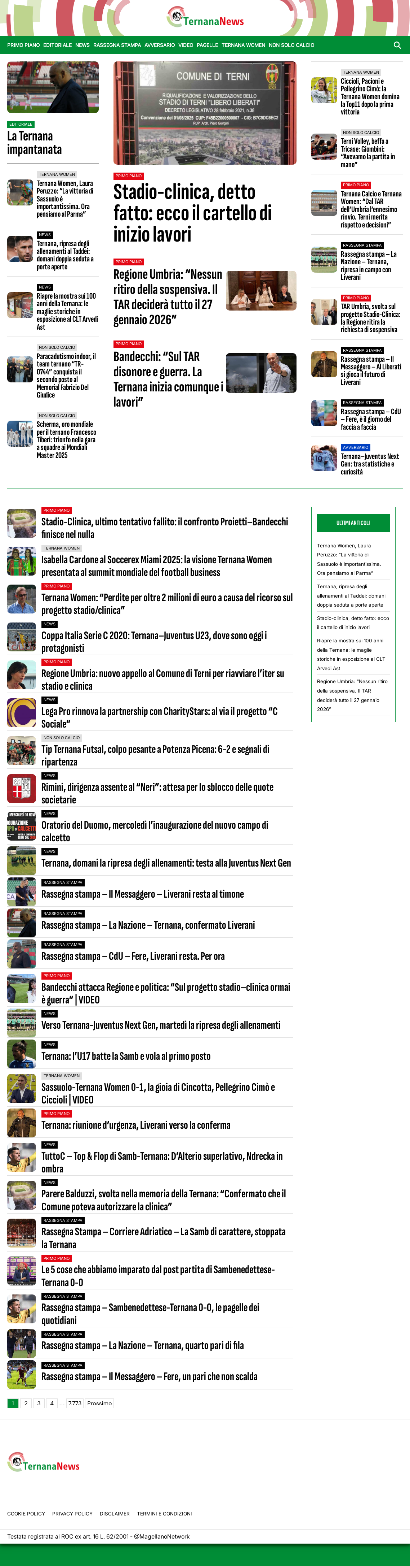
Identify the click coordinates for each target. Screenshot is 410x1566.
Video (185, 45)
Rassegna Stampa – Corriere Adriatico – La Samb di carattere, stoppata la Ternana (163, 1238)
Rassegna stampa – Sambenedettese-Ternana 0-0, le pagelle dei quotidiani (150, 1314)
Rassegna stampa (117, 45)
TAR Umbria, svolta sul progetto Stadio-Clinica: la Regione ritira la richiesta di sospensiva (371, 318)
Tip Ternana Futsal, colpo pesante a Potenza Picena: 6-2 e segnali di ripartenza (155, 755)
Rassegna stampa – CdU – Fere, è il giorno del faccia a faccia (371, 419)
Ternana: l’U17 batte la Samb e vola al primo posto (126, 1056)
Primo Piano (23, 45)
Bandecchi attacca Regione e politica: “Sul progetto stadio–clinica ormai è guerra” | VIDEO (165, 993)
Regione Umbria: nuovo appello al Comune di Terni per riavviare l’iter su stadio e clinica (162, 680)
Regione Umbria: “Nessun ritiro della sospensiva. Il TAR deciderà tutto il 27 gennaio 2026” (167, 297)
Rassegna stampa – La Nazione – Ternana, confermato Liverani (148, 925)
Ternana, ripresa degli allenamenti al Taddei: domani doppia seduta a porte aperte (65, 255)
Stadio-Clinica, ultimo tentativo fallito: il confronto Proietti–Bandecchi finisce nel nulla (164, 528)
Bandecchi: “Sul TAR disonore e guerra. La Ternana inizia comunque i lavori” (168, 379)
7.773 (74, 1403)
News (82, 45)
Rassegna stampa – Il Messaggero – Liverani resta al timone (142, 894)
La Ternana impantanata (34, 142)
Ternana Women (243, 45)
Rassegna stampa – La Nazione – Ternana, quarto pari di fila (142, 1345)
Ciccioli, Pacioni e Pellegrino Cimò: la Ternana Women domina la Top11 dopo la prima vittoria (370, 96)
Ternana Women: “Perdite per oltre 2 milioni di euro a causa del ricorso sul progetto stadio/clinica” (167, 604)
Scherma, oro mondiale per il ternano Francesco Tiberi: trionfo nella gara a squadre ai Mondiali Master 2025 (66, 439)
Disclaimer (115, 1514)
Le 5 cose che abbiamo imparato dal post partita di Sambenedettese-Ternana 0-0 (158, 1276)
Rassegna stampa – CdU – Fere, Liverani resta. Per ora (133, 956)
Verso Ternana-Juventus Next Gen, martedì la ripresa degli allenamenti (161, 1025)
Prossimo (99, 1403)
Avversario (159, 45)
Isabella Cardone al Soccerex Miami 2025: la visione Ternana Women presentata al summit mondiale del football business (156, 566)
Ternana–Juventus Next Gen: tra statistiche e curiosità (370, 464)
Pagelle (207, 45)
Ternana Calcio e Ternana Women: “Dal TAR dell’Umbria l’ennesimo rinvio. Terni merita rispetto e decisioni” (371, 209)
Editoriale (57, 45)
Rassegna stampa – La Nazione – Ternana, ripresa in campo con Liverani (369, 265)
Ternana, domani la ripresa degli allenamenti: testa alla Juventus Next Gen (166, 863)
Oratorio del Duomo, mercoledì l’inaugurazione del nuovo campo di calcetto (154, 831)
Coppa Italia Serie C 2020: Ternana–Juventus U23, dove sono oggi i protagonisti (154, 642)
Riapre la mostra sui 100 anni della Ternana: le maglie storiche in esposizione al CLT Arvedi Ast (67, 311)
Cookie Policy (26, 1514)
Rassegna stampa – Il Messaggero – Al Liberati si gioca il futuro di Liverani (371, 370)
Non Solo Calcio (291, 45)
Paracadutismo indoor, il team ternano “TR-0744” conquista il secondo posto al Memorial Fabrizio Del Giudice (66, 375)
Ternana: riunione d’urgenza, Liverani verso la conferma (136, 1125)
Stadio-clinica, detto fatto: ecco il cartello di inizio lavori (192, 213)
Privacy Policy (72, 1514)
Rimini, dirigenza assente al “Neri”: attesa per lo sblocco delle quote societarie (157, 793)
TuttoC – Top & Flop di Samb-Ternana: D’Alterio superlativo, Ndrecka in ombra (162, 1162)
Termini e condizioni (164, 1514)
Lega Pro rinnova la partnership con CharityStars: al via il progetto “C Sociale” (159, 717)
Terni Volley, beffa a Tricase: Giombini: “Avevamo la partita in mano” (368, 152)
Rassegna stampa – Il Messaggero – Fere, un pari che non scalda (149, 1376)
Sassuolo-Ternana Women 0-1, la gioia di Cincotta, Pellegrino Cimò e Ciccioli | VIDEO (158, 1093)
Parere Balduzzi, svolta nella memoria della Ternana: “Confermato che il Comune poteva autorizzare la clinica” (163, 1200)
